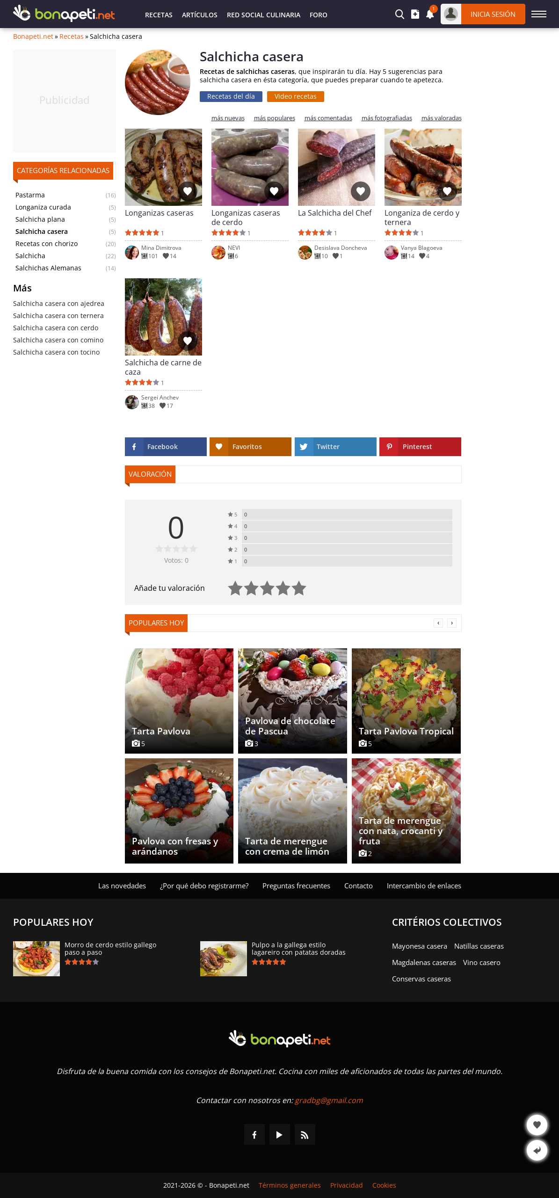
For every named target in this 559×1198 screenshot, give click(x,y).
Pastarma (30, 195)
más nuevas (228, 118)
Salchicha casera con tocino (56, 352)
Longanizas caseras (159, 213)
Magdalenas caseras (424, 962)
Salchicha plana (40, 219)
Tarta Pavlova (161, 731)
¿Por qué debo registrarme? (204, 885)
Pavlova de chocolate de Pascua (290, 726)
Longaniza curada (43, 207)
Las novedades (122, 885)
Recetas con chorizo (46, 243)
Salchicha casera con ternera (58, 315)
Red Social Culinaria (263, 14)
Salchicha (30, 256)
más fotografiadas (387, 118)
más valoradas (441, 118)
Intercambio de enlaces (424, 885)
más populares (274, 118)
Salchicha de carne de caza (163, 367)
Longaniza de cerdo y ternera (422, 217)
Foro (318, 14)
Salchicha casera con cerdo (55, 327)
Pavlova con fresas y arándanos (175, 846)
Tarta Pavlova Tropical (406, 731)
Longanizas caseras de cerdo (245, 217)
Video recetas (296, 96)
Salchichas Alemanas (48, 268)
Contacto (358, 885)
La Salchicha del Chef (334, 213)
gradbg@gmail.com (329, 1100)
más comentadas (328, 118)
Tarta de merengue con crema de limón (287, 846)
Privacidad (346, 1185)
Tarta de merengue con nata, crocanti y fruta (401, 830)
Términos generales (290, 1185)
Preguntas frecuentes (296, 885)
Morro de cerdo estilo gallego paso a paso (110, 948)
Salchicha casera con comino (58, 339)
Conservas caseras (421, 978)
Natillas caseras (479, 946)
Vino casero (482, 962)
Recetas (159, 14)
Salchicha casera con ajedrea (58, 303)
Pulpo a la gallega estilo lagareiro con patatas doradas (299, 948)
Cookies (384, 1185)
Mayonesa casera (419, 946)
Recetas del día (231, 96)
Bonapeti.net (33, 36)
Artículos (200, 14)
